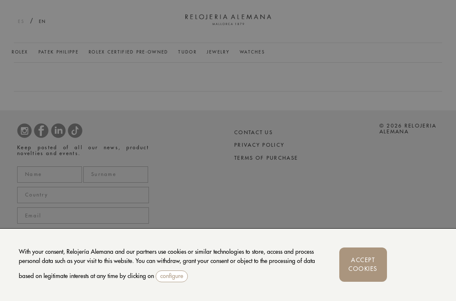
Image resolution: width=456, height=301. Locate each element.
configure (171, 276)
